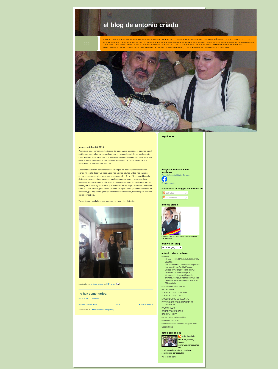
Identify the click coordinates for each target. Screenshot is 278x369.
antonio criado (188, 336)
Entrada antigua (146, 304)
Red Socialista (168, 289)
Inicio (118, 304)
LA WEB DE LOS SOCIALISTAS (175, 299)
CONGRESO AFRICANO (172, 311)
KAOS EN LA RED (169, 314)
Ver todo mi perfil (169, 357)
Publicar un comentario (89, 298)
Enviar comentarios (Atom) (102, 310)
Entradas (168, 193)
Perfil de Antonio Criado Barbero (176, 175)
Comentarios (170, 198)
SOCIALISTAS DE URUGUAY (174, 293)
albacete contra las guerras (173, 286)
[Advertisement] (99, 140)
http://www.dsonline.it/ (171, 320)
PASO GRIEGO (168, 308)
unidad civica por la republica (174, 317)
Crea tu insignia (168, 183)
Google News (167, 327)
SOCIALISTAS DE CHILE (172, 296)
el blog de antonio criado (140, 25)
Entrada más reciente (88, 304)
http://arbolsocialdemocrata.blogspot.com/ (179, 324)
